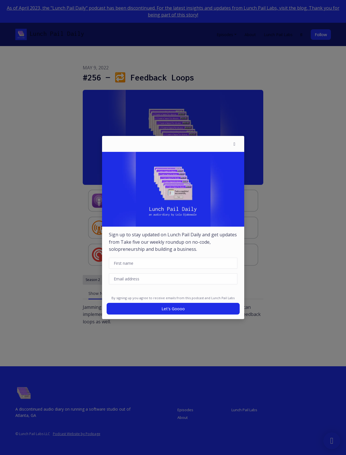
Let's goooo (173, 308)
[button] (234, 143)
